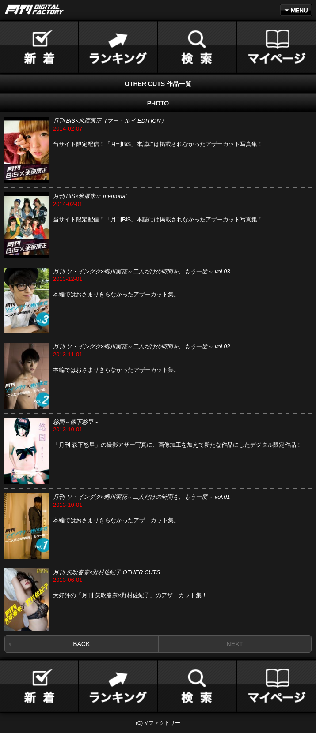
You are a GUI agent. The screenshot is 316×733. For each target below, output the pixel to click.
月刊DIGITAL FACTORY (34, 9)
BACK (81, 643)
